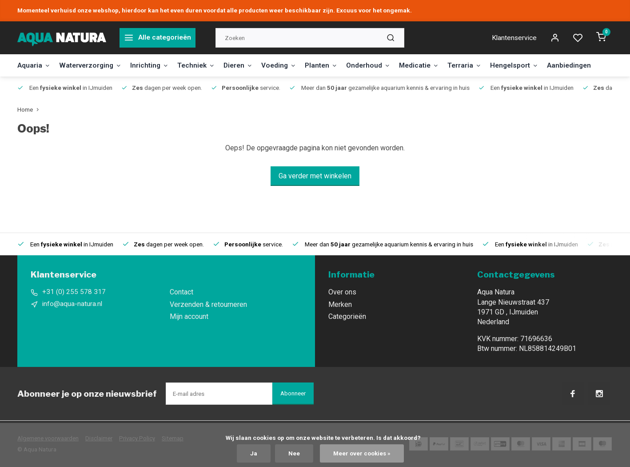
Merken (340, 304)
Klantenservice (513, 37)
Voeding (289, 65)
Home (30, 109)
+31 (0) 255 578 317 (74, 292)
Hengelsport (531, 65)
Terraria (480, 65)
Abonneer (293, 393)
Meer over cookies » (362, 453)
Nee (293, 453)
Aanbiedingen (588, 65)
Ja (253, 453)
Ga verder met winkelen (315, 176)
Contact (181, 292)
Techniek (202, 65)
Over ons (342, 292)
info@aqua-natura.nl (72, 304)
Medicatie (433, 65)
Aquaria (34, 65)
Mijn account (189, 316)
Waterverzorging (93, 65)
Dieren (246, 65)
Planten (332, 65)
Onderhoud (380, 65)
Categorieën (347, 316)
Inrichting (154, 65)
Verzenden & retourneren (208, 304)
